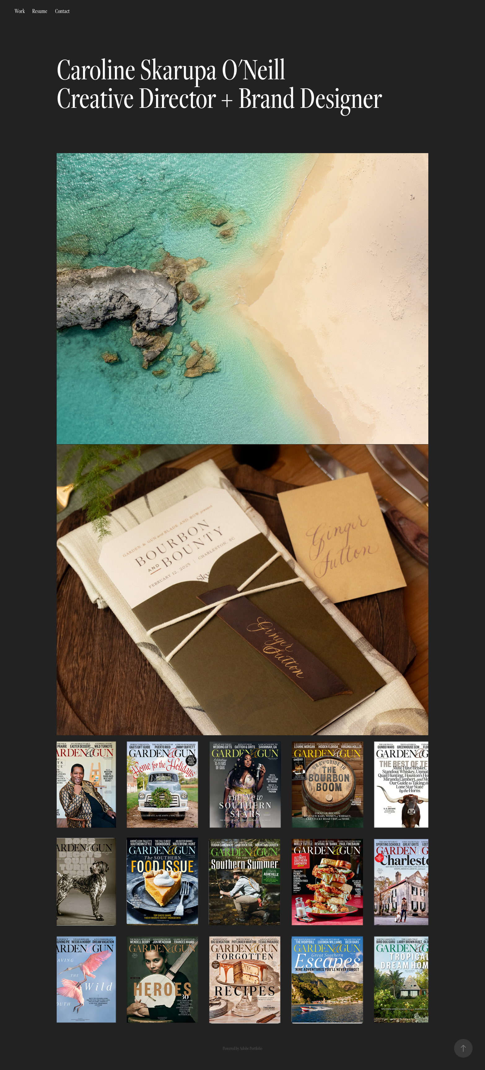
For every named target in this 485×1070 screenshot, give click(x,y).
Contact (62, 11)
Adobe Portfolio (251, 1048)
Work (20, 11)
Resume (39, 11)
